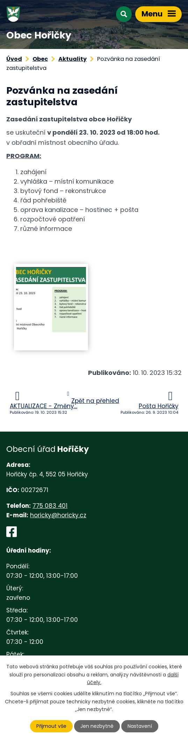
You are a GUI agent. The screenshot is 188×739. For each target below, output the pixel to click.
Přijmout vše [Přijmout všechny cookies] (51, 726)
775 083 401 (49, 506)
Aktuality (72, 59)
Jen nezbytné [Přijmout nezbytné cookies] (97, 726)
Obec (40, 59)
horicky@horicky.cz (58, 515)
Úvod (14, 59)
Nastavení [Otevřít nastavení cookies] (140, 726)
